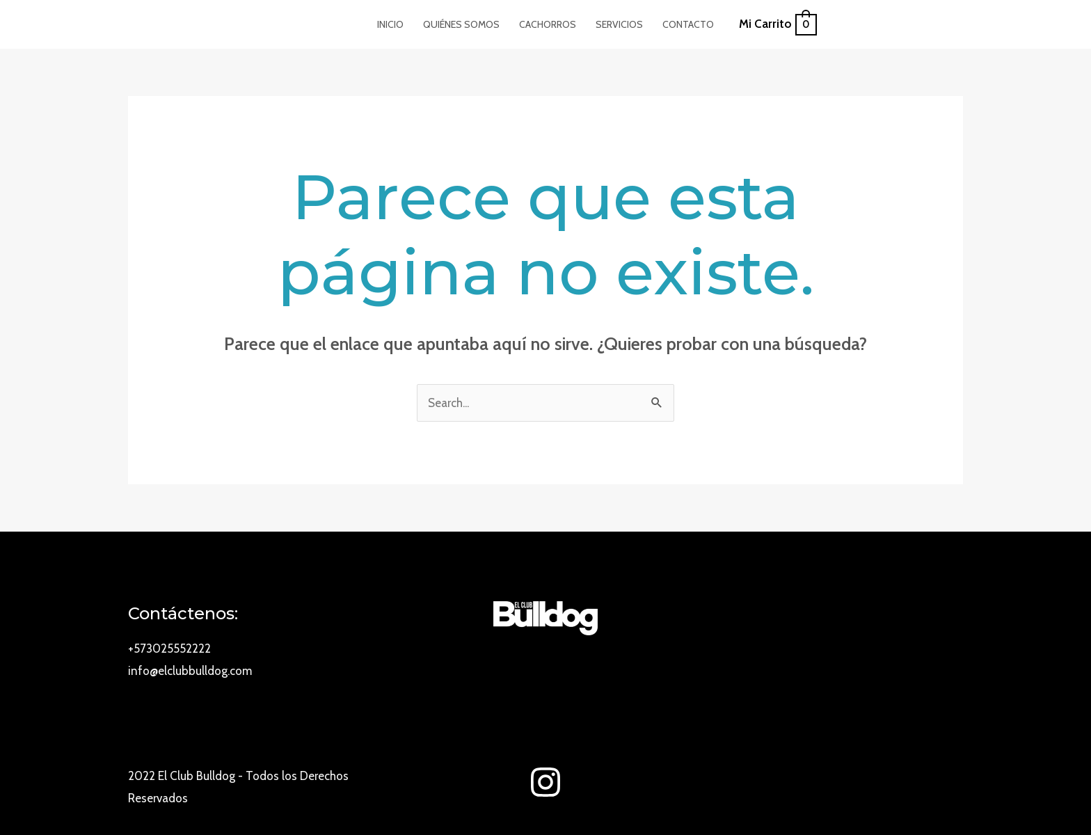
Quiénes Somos (461, 24)
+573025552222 (169, 648)
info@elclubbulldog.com (190, 671)
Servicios (619, 24)
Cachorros (547, 24)
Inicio (390, 24)
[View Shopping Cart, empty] (777, 24)
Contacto (688, 24)
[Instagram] (545, 782)
